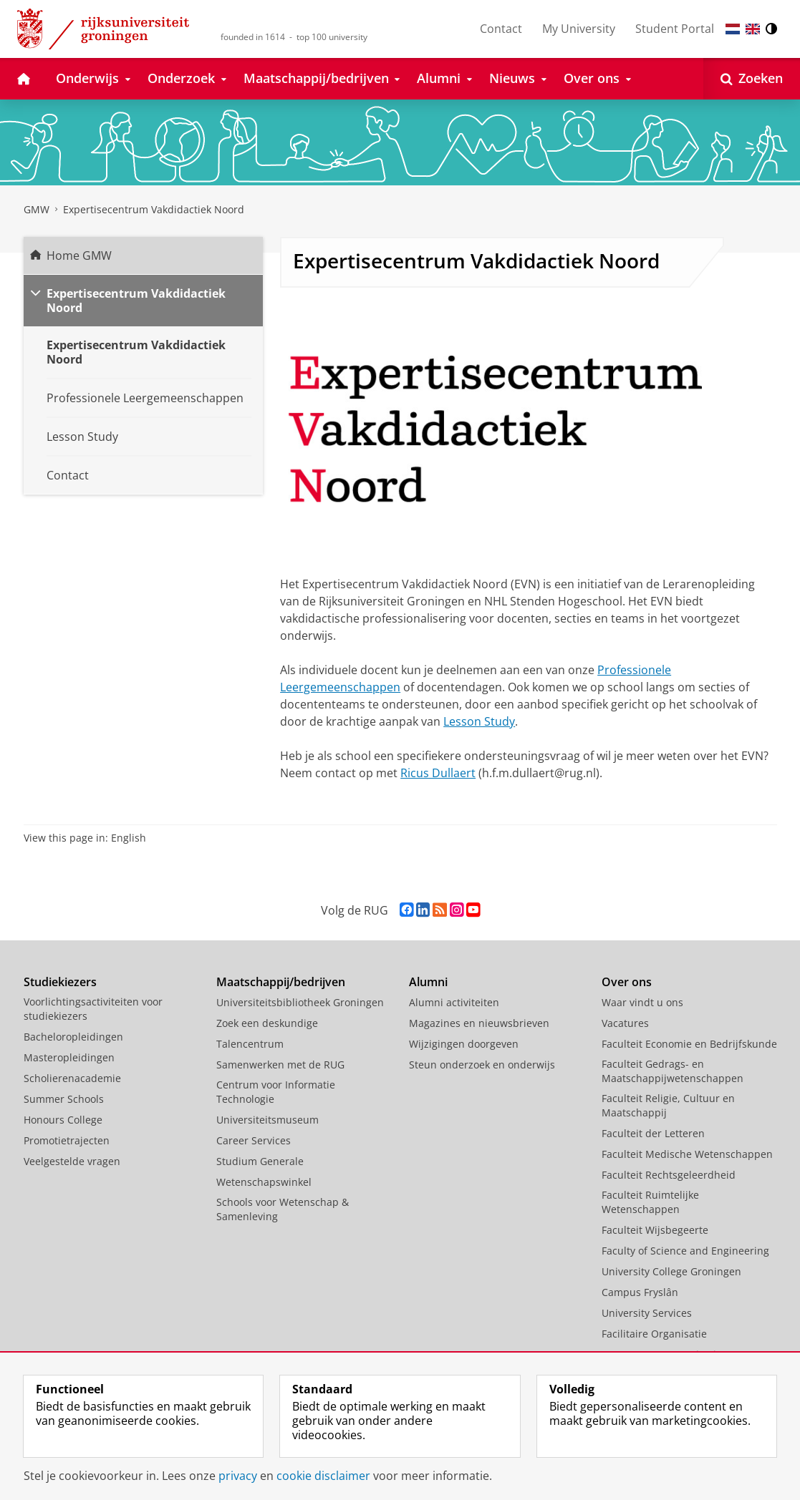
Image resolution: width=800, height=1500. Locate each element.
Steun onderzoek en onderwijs (482, 1064)
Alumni (428, 982)
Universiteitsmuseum (267, 1119)
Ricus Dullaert (438, 773)
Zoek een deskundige (267, 1023)
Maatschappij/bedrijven (280, 982)
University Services (647, 1313)
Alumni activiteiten (454, 1002)
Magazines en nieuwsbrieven (479, 1023)
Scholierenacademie (72, 1078)
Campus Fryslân (640, 1292)
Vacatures (625, 1023)
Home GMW (79, 255)
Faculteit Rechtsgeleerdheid (669, 1175)
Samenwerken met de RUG (280, 1064)
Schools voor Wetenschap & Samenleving (282, 1209)
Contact (501, 28)
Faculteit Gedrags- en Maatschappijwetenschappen (672, 1071)
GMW (36, 209)
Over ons (627, 982)
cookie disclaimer (323, 1476)
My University (578, 28)
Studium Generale (260, 1161)
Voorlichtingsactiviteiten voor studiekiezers (93, 1009)
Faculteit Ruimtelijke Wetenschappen (650, 1202)
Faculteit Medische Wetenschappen (687, 1154)
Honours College (63, 1119)
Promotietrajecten (67, 1140)
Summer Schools (64, 1099)
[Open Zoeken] (751, 78)
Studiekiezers (60, 982)
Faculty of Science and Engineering (685, 1250)
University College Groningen (671, 1271)
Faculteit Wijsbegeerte (655, 1230)
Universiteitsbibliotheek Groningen (300, 1002)
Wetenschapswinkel (264, 1182)
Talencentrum (250, 1044)
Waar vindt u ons (642, 1002)
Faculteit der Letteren (653, 1133)
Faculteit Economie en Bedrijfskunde (689, 1044)
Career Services (253, 1140)
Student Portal (674, 28)
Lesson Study (479, 721)
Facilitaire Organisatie (654, 1333)
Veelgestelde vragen (72, 1161)
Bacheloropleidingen (73, 1036)
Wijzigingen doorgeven (464, 1044)
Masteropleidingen (69, 1057)
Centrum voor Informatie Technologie (275, 1092)
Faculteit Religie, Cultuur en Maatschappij (668, 1105)
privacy (237, 1476)
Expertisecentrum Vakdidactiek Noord (153, 209)
